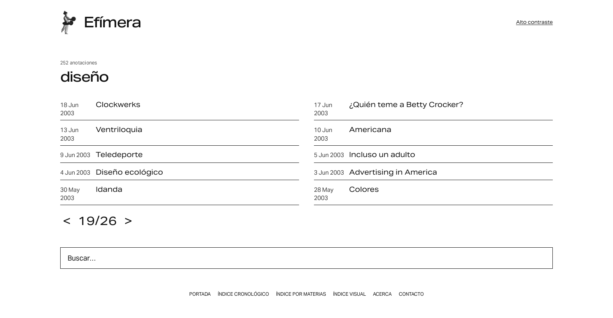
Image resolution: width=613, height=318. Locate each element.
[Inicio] (68, 22)
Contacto (411, 294)
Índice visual (349, 294)
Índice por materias (301, 294)
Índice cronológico (243, 294)
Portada (200, 294)
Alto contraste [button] (534, 22)
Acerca (382, 294)
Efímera (112, 22)
